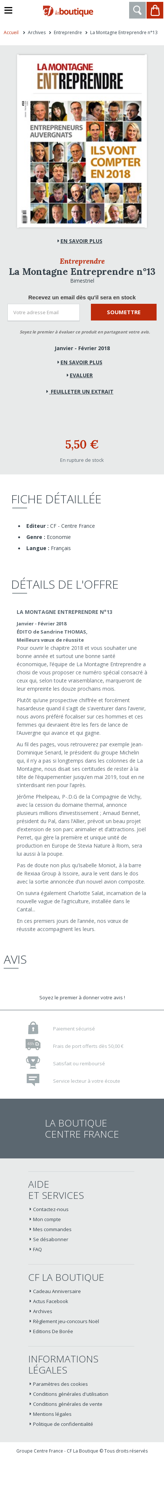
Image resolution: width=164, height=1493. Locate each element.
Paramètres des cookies (60, 1384)
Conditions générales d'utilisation (70, 1394)
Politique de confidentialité (63, 1424)
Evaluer (81, 375)
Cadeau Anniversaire (57, 1291)
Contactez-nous (51, 1209)
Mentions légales (52, 1414)
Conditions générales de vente (67, 1404)
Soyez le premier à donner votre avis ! (82, 997)
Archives (42, 1311)
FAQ (37, 1249)
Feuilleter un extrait (81, 391)
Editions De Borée (53, 1331)
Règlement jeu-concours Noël (66, 1321)
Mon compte (47, 1219)
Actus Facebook (50, 1301)
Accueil (11, 32)
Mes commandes (52, 1229)
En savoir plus (81, 362)
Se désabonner (50, 1239)
